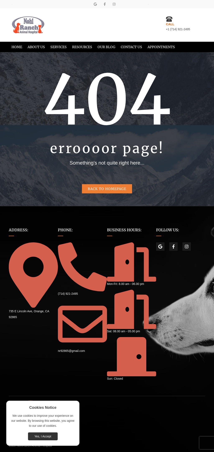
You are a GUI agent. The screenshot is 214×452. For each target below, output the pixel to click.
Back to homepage (107, 189)
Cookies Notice (42, 407)
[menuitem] (17, 47)
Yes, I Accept (42, 436)
